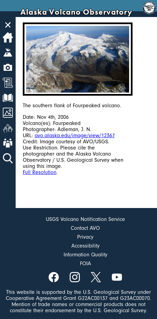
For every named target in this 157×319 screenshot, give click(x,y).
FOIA (85, 263)
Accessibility (85, 246)
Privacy (85, 237)
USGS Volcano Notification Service (85, 219)
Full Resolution (39, 172)
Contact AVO (85, 228)
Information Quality (85, 255)
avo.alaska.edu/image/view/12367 (75, 135)
